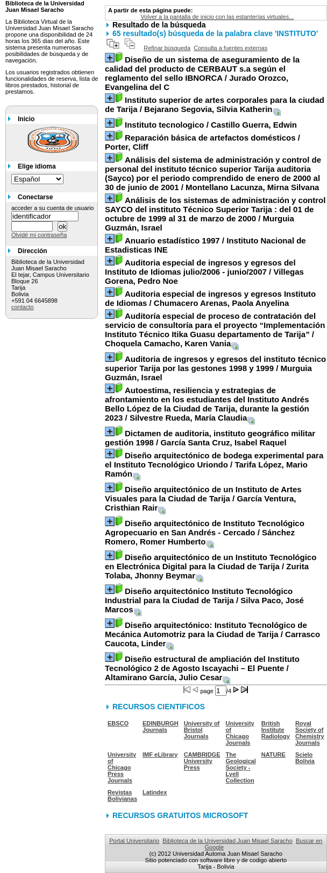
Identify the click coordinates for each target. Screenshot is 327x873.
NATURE (273, 754)
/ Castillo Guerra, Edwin (211, 124)
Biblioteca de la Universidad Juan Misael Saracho (227, 840)
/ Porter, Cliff (202, 142)
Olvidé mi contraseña (39, 235)
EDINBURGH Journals (161, 726)
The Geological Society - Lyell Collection (241, 767)
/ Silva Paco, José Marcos (204, 600)
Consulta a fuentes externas (230, 48)
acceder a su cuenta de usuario (52, 208)
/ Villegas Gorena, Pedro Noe (204, 271)
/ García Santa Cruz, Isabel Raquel (210, 438)
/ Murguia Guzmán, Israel (215, 213)
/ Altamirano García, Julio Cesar (202, 668)
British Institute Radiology (275, 729)
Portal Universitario (134, 840)
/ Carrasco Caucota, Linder (212, 634)
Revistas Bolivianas (122, 795)
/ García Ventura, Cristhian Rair (203, 498)
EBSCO (118, 723)
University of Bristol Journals (202, 729)
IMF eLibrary (160, 754)
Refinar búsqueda (167, 48)
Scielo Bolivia (305, 757)
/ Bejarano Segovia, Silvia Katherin (214, 104)
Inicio (26, 119)
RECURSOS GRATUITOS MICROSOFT (180, 815)
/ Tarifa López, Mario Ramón (214, 464)
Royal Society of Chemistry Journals (309, 733)
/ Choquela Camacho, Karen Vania (215, 329)
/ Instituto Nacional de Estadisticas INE (205, 245)
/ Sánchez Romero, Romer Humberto (204, 532)
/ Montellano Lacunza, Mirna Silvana (213, 173)
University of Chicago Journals (240, 733)
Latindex (155, 792)
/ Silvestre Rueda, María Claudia (207, 404)
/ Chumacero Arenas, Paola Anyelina (210, 298)
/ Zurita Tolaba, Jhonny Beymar (210, 566)
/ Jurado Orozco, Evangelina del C (202, 73)
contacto (22, 307)
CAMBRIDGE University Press (202, 761)
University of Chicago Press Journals (122, 767)
